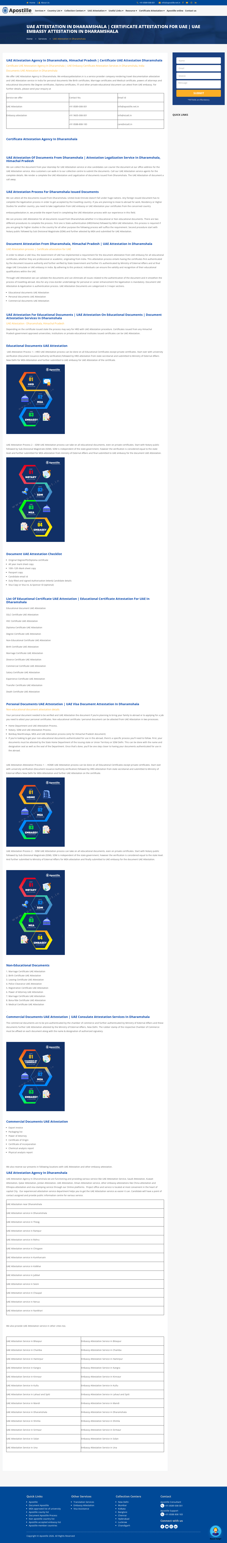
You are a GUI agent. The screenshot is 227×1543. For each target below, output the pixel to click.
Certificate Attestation (152, 10)
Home (31, 2)
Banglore (122, 1512)
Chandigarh (124, 1525)
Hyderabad (123, 1518)
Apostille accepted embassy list (45, 1522)
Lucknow (122, 1522)
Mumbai (122, 1505)
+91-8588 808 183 (171, 1514)
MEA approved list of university (45, 1508)
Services (40, 10)
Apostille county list (39, 1512)
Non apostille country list (41, 1518)
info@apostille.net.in (170, 2)
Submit (198, 93)
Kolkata (122, 1508)
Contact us (190, 10)
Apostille (33, 1502)
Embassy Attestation (84, 1505)
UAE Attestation (97, 10)
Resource (131, 10)
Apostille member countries (43, 1525)
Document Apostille (39, 1505)
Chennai (122, 1515)
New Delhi (123, 1502)
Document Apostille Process (43, 1515)
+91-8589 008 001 (146, 2)
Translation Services (84, 1502)
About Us (44, 2)
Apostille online (175, 10)
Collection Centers (75, 10)
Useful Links (116, 10)
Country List (55, 10)
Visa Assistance (81, 1508)
